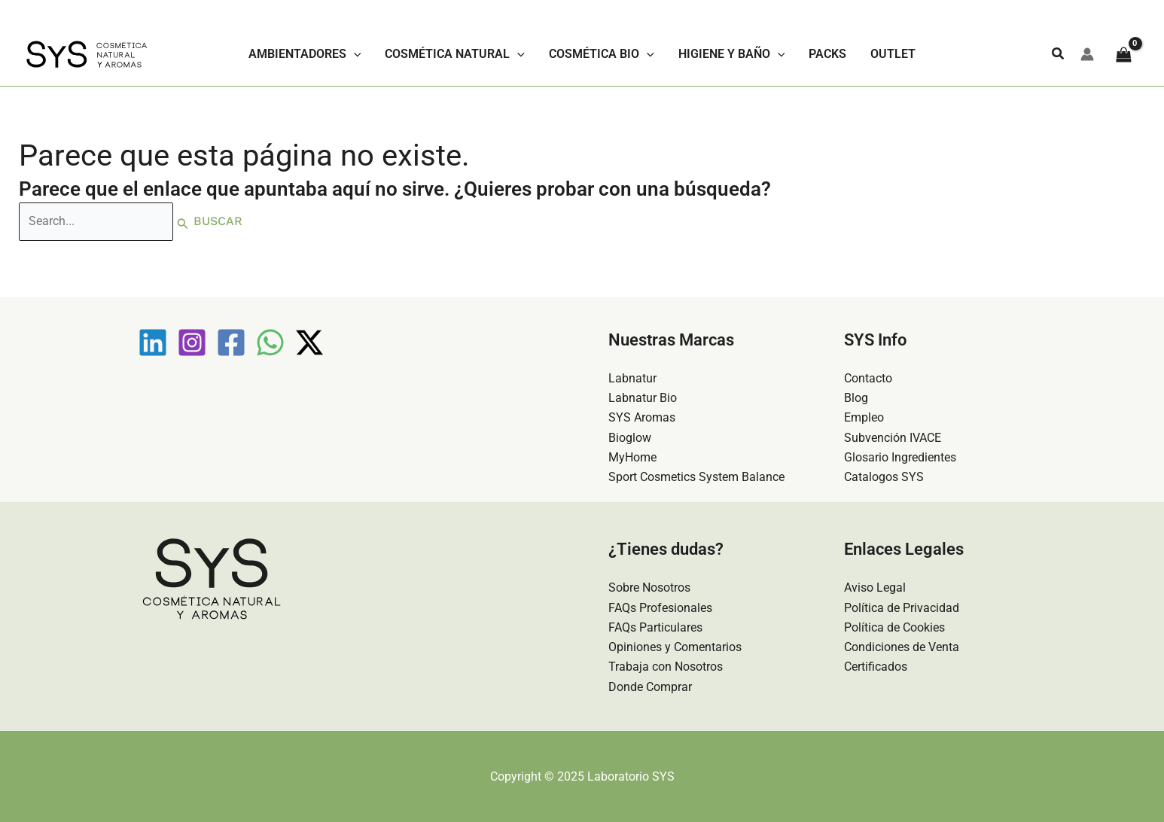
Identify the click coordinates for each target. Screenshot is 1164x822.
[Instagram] (192, 341)
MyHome (632, 456)
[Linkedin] (153, 341)
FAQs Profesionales (660, 607)
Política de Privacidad (901, 607)
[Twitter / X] (309, 341)
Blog (856, 397)
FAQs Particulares (655, 627)
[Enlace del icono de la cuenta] (1087, 54)
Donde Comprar (650, 687)
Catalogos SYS (884, 476)
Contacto (868, 377)
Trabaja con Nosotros (665, 666)
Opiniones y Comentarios (675, 647)
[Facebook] (231, 341)
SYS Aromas (641, 416)
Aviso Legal (875, 587)
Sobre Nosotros (649, 587)
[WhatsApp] (270, 341)
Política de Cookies (894, 627)
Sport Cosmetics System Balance (696, 476)
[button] (1058, 53)
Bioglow (629, 436)
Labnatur (632, 377)
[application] (353, 54)
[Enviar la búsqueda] (186, 222)
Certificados (875, 666)
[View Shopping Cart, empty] (1123, 54)
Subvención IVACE (892, 436)
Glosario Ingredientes (900, 456)
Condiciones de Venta (901, 647)
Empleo (864, 416)
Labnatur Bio (642, 397)
